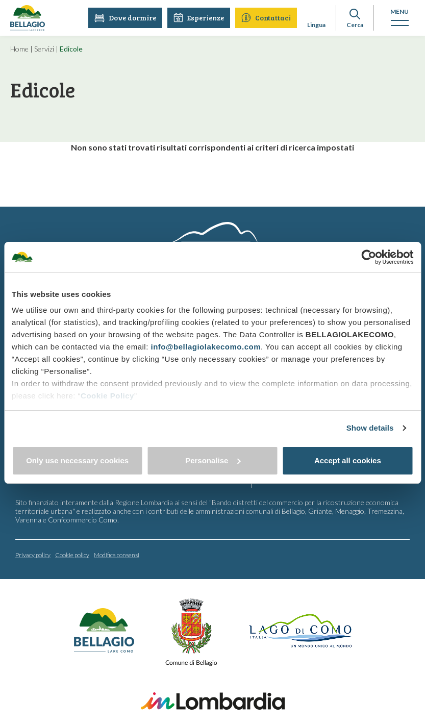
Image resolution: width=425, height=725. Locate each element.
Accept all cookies (347, 460)
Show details (370, 427)
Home (19, 48)
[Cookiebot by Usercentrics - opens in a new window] (368, 257)
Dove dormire (125, 17)
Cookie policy (72, 555)
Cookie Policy (107, 395)
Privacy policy (33, 555)
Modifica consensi (116, 555)
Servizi (44, 48)
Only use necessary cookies (77, 460)
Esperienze (198, 17)
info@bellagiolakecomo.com (206, 346)
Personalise (212, 460)
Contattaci (266, 17)
